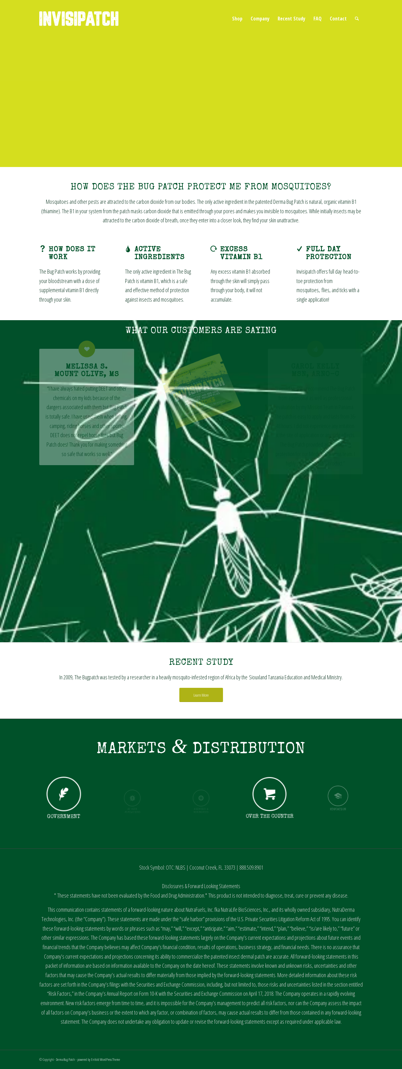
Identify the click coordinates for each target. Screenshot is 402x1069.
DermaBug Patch (65, 1059)
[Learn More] (201, 695)
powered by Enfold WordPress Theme (98, 1059)
